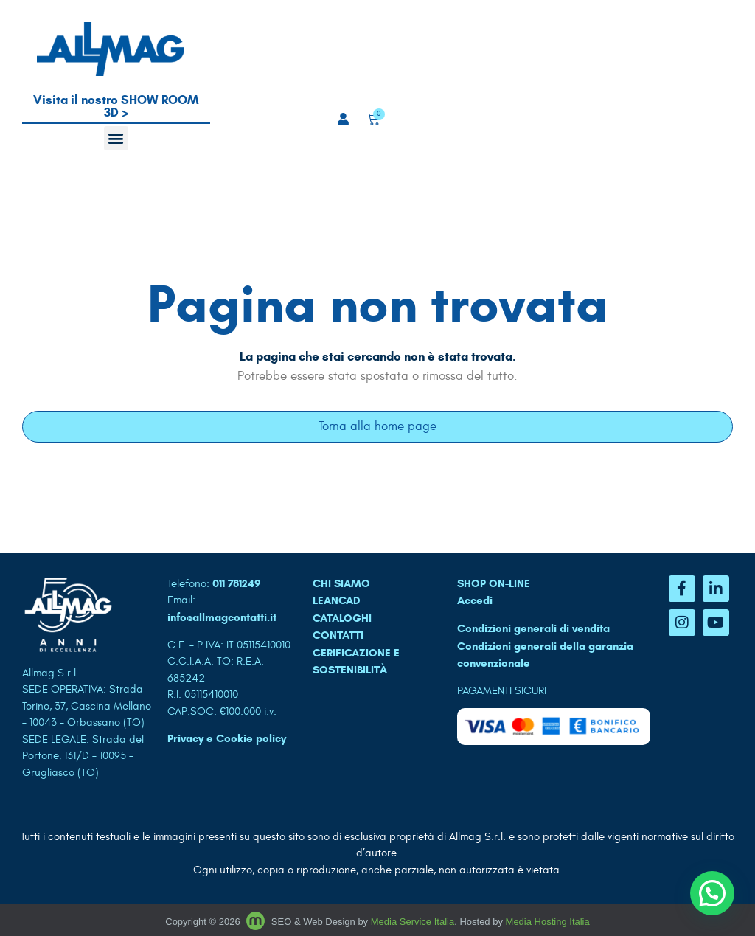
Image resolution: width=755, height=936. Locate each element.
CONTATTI (338, 635)
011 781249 (236, 583)
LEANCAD (337, 600)
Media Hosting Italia (548, 921)
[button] (116, 138)
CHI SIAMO (341, 583)
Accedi (475, 600)
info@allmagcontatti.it (221, 617)
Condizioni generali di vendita (533, 628)
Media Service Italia (412, 921)
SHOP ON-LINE (493, 583)
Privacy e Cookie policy (226, 738)
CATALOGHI (342, 618)
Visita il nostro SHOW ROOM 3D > (116, 106)
